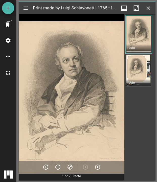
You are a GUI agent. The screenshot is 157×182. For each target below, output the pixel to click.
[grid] (139, 97)
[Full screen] (8, 73)
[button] (138, 34)
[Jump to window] (8, 24)
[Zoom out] (58, 167)
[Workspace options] (8, 57)
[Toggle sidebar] (26, 8)
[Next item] (98, 167)
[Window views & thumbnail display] (124, 8)
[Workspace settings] (8, 40)
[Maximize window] (136, 8)
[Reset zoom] (70, 167)
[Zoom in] (46, 167)
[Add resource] (8, 8)
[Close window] (148, 8)
